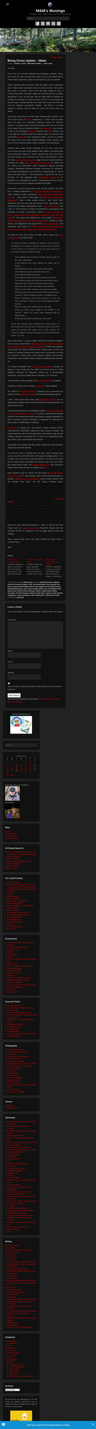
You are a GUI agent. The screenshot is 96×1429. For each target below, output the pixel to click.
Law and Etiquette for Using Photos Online (21, 1064)
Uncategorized (12, 1360)
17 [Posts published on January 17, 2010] (7, 768)
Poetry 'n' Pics (14, 1371)
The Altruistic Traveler (14, 1027)
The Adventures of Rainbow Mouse (21, 1376)
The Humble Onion (13, 1029)
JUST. (9, 1161)
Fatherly (9, 894)
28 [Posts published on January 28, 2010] (26, 770)
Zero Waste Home (13, 992)
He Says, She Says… (16, 1364)
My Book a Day (12, 1276)
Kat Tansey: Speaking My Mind (17, 1164)
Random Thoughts (13, 1353)
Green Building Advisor (42, 367)
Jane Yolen (10, 1259)
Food (8, 1346)
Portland (19, 591)
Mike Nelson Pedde (34, 63)
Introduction (11, 1348)
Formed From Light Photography (18, 1057)
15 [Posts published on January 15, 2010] (30, 766)
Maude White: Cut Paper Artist (17, 901)
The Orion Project (22, 593)
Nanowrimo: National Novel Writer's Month (21, 1280)
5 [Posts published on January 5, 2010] (16, 763)
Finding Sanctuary (13, 1154)
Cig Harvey (10, 1248)
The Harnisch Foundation (15, 1203)
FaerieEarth (11, 1255)
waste (19, 595)
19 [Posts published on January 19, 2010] (16, 768)
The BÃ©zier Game (13, 1082)
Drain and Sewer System (25, 160)
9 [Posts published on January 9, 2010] (34, 763)
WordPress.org (12, 838)
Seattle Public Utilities (49, 591)
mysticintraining (12, 1173)
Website (11, 673)
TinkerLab (10, 924)
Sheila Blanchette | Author (16, 1292)
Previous (53, 57)
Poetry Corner (14, 1374)
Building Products (28, 391)
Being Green (28, 582)
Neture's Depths (12, 964)
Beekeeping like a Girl (14, 1005)
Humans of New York (14, 1059)
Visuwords (10, 1316)
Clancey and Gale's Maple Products (19, 1012)
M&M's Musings (50, 11)
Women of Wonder (13, 1229)
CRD (50, 131)
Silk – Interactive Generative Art (18, 915)
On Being (10, 1175)
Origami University (13, 910)
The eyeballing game (14, 920)
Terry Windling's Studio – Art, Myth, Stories (21, 1299)
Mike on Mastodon (13, 866)
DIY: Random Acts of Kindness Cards (20, 1250)
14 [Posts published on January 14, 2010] (26, 766)
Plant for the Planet (13, 973)
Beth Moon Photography (15, 1049)
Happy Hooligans (13, 896)
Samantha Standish (13, 1185)
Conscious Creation (13, 1145)
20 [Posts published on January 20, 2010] (21, 768)
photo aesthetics (12, 1073)
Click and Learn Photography (17, 1052)
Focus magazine (39, 586)
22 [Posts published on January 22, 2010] (30, 768)
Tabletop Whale (12, 1108)
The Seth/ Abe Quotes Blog (16, 1213)
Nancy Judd (12, 591)
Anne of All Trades (13, 882)
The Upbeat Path (13, 1031)
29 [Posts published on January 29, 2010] (30, 770)
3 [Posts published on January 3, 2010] (7, 763)
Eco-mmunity (51, 584)
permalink (20, 597)
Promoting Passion (13, 1075)
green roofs (43, 589)
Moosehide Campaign (14, 1171)
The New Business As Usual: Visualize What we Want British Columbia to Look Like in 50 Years (35, 215)
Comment (12, 620)
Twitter (43, 24)
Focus (28, 119)
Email (10, 662)
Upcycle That (11, 989)
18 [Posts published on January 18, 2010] (12, 768)
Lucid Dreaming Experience (16, 1168)
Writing (9, 1362)
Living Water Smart (51, 206)
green (26, 589)
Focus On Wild (12, 1054)
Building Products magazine (50, 582)
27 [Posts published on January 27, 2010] (21, 770)
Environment (11, 1341)
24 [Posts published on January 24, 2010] (7, 770)
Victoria (48, 593)
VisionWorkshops (13, 1089)
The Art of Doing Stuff (14, 917)
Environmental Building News (23, 586)
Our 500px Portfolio (13, 1068)
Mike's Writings (14, 1369)
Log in (9, 831)
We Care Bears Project (15, 926)
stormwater (11, 593)
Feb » (12, 775)
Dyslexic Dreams (13, 1252)
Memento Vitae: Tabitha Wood (17, 1269)
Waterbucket (39, 595)
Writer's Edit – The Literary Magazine (19, 1327)
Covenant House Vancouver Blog (18, 1147)
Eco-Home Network (48, 399)
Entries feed (11, 834)
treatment (32, 593)
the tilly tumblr (11, 1304)
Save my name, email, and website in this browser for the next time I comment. (35, 687)
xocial (9, 1232)
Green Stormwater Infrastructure (38, 163)
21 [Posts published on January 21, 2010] (26, 768)
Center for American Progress (18, 584)
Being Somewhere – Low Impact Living (20, 942)
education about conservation (26, 479)
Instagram (59, 24)
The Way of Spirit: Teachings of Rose (19, 1215)
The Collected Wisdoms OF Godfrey (19, 1302)
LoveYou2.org (11, 1166)
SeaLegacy (11, 975)
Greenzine (39, 386)
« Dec (7, 775)
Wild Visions (11, 929)
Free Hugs (12, 1355)
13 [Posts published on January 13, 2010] (21, 766)
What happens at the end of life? (18, 1227)
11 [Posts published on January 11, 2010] (12, 766)
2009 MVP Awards (27, 394)
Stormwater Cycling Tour (49, 177)
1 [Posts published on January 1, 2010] (30, 761)
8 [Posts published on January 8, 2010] (30, 763)
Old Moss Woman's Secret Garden (19, 1066)
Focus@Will (11, 1157)
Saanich (31, 131)
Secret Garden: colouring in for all (18, 912)
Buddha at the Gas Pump (15, 1135)
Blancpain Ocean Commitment (17, 947)
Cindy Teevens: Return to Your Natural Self (22, 1142)
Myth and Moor (12, 1278)
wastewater (26, 595)
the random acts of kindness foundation (20, 1210)
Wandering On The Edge (15, 1092)
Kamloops (45, 128)
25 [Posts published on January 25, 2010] (12, 770)
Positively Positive (13, 1178)
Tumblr (53, 24)
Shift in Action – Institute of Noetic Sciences (22, 1201)
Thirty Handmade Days (15, 922)
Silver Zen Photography (15, 1078)
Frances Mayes (12, 1257)
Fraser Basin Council (50, 224)
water (33, 595)
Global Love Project (13, 1159)
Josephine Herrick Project (16, 1061)
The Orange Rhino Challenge (17, 1208)
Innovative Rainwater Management (47, 191)
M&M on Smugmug (13, 859)
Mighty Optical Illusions (15, 903)
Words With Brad (13, 1325)
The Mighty (10, 1206)
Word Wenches (12, 1323)
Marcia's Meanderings (16, 1367)
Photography (11, 1350)
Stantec (21, 137)
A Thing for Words (13, 1245)
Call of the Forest (13, 950)
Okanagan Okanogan (14, 971)
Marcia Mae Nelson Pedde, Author (19, 861)
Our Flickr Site (12, 1071)
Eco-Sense (12, 428)
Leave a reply (47, 63)
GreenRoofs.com (44, 381)
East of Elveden (12, 954)
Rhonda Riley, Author (14, 1290)
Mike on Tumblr (12, 868)
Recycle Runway (29, 591)
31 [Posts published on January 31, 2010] (7, 773)
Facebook (37, 24)
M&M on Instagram (13, 857)
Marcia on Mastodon (14, 864)
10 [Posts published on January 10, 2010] (7, 766)
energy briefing (29, 528)
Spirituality (10, 1357)
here (45, 468)
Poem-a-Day (11, 1287)
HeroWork (10, 957)
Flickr (48, 24)
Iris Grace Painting (13, 898)
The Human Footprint (14, 982)
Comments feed (12, 836)
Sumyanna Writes (13, 1080)
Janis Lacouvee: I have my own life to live (21, 1262)
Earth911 (10, 952)
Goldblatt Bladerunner (41, 465)
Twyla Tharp (41, 593)
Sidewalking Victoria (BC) (15, 1024)
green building (33, 589)
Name (11, 651)
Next (61, 57)
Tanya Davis (11, 1297)
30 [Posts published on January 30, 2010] (35, 770)
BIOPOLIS (10, 945)
